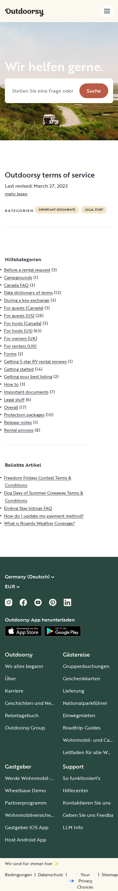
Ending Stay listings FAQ (28, 508)
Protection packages (24, 414)
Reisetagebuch (22, 715)
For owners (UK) (20, 338)
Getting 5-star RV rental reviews (35, 361)
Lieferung (73, 690)
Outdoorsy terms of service (50, 175)
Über (10, 678)
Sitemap (110, 875)
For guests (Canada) (23, 308)
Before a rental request (27, 269)
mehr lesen (16, 193)
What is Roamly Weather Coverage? (39, 523)
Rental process (18, 430)
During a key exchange (26, 300)
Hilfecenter (75, 790)
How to (11, 384)
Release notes (18, 422)
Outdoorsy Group (25, 727)
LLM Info (73, 827)
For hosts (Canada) (22, 323)
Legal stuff (94, 210)
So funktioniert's (81, 778)
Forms (10, 353)
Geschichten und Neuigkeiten (39, 703)
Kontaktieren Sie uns (87, 802)
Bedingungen (18, 875)
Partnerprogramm (26, 802)
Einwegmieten (79, 715)
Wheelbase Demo (25, 790)
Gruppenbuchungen (86, 666)
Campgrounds (18, 277)
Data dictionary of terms (28, 292)
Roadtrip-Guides (82, 727)
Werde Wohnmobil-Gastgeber (39, 778)
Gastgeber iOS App (26, 827)
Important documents (57, 210)
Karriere (14, 690)
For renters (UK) (20, 346)
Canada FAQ (16, 285)
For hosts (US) (18, 330)
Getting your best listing (28, 376)
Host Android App (25, 839)
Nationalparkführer (85, 703)
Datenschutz (50, 875)
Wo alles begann (24, 666)
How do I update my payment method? (44, 516)
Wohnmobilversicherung (33, 815)
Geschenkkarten (81, 678)
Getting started (19, 369)
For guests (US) (19, 315)
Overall (11, 407)
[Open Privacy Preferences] (82, 881)
